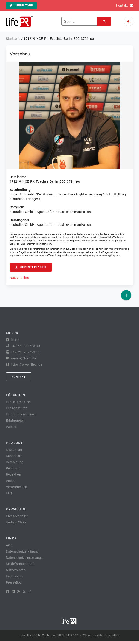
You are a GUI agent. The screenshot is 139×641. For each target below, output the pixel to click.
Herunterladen (30, 267)
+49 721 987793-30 (25, 346)
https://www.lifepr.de (26, 364)
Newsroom (14, 450)
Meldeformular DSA (20, 564)
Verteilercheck (16, 487)
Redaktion (13, 474)
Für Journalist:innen (21, 414)
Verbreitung (15, 462)
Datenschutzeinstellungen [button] (25, 557)
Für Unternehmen (19, 402)
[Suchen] (104, 21)
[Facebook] (7, 591)
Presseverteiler (17, 516)
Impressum (14, 576)
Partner (11, 427)
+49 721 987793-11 (25, 352)
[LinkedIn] (13, 591)
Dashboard (14, 456)
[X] (24, 591)
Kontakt (19, 376)
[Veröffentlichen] (126, 295)
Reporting (13, 468)
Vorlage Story (16, 522)
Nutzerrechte (19, 278)
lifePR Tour (21, 5)
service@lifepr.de (111, 255)
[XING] (29, 591)
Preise (10, 481)
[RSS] (18, 591)
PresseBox (14, 582)
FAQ (9, 493)
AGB (9, 545)
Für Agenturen (16, 408)
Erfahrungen (15, 420)
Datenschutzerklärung (22, 551)
